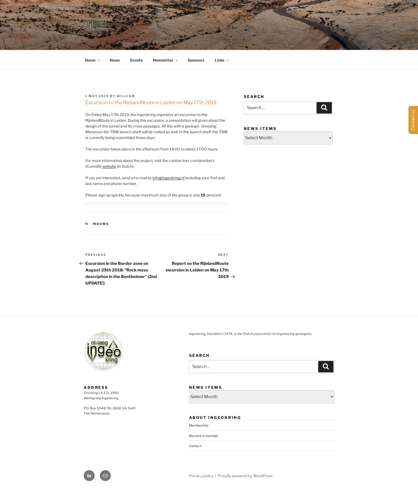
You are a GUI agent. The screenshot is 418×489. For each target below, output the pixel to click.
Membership (198, 425)
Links (222, 60)
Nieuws (101, 224)
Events (136, 60)
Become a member (204, 436)
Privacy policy (201, 475)
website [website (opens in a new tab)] (109, 166)
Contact (195, 446)
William (126, 96)
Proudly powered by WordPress (245, 475)
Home (93, 60)
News (115, 60)
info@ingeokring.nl (168, 177)
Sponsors (196, 60)
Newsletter (166, 60)
